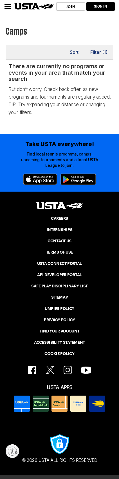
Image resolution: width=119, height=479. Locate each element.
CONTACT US (59, 240)
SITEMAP (59, 297)
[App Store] (40, 179)
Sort (74, 52)
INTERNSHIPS (60, 229)
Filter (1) (98, 52)
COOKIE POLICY (59, 353)
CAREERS (59, 218)
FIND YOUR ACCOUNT (60, 331)
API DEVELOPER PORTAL (59, 274)
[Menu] (8, 6)
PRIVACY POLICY (59, 319)
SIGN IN (100, 6)
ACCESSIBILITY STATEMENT (59, 342)
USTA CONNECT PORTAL (59, 263)
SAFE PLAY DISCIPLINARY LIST (59, 286)
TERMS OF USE (59, 252)
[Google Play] (78, 179)
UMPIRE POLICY (59, 308)
